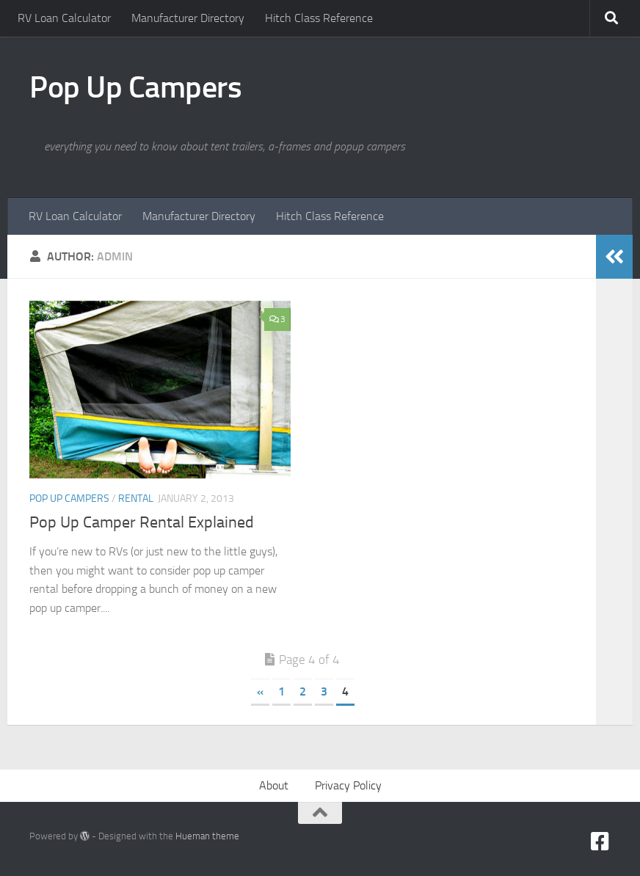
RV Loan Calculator (64, 18)
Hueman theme (207, 836)
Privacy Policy (348, 785)
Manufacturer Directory (187, 18)
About (273, 785)
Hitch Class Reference (319, 18)
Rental (135, 498)
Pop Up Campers (135, 87)
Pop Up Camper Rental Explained (141, 522)
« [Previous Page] (260, 691)
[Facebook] (600, 841)
